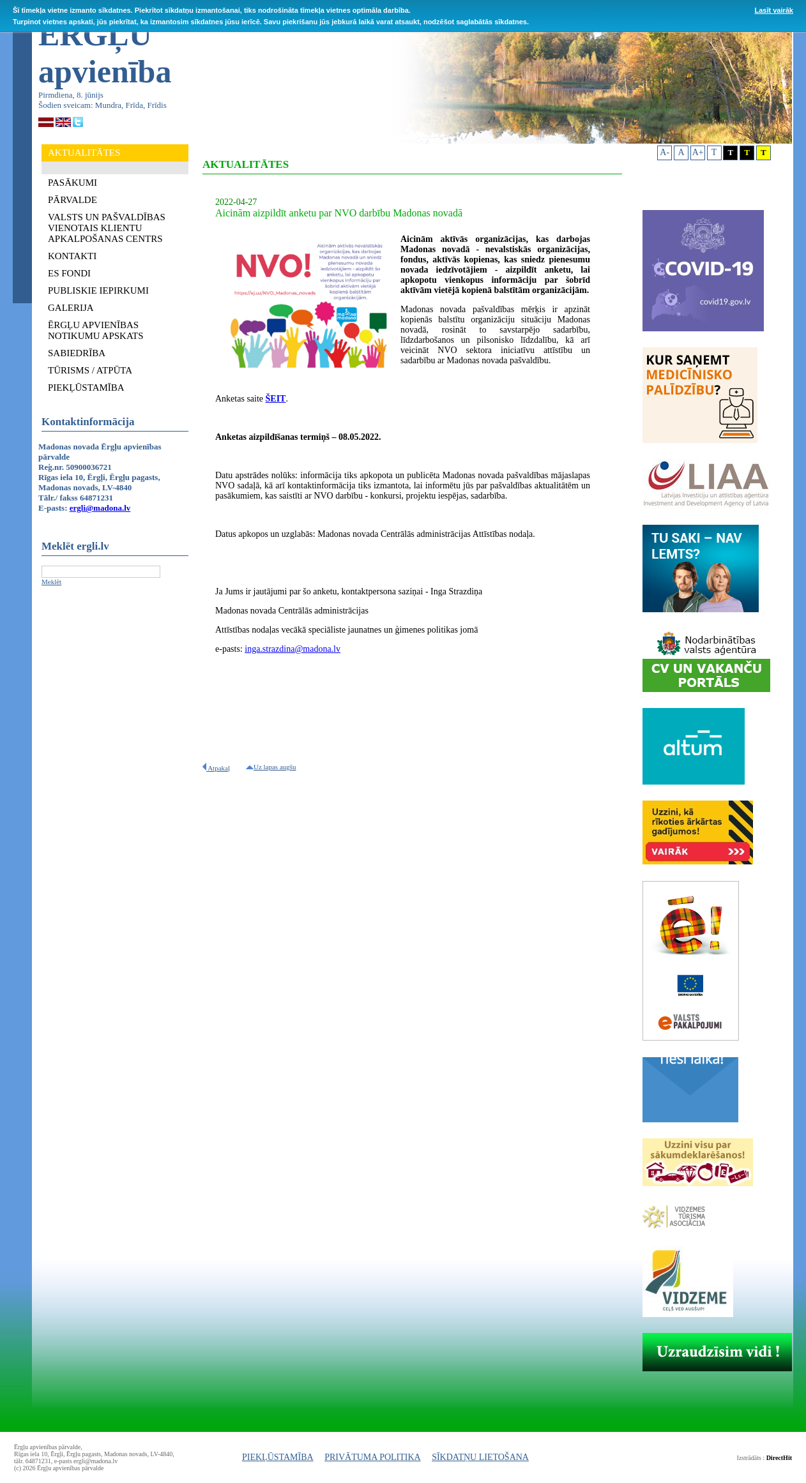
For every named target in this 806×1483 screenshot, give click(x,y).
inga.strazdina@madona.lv (292, 649)
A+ (698, 152)
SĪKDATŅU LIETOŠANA (480, 1457)
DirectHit (779, 1457)
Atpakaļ (216, 768)
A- (664, 152)
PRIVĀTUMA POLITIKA (372, 1457)
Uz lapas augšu (271, 767)
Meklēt (51, 581)
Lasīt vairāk (773, 10)
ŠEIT (276, 398)
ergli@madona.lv (100, 508)
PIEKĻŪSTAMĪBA (278, 1457)
